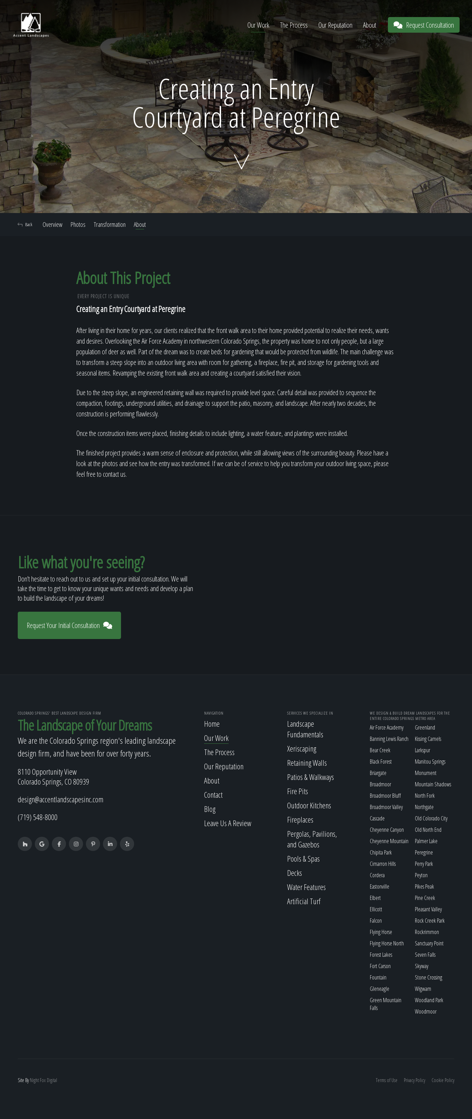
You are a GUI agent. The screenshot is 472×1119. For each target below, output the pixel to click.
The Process (294, 25)
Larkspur (422, 750)
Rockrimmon (427, 932)
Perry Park (424, 864)
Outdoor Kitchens (309, 805)
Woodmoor (426, 1011)
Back (25, 224)
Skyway (421, 966)
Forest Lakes (381, 955)
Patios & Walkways (310, 776)
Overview (52, 224)
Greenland (425, 727)
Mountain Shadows (433, 784)
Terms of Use (386, 1080)
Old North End (428, 830)
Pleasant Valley (428, 909)
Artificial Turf (303, 901)
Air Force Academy (387, 727)
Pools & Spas (303, 858)
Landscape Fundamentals (305, 728)
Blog (209, 808)
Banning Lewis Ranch (389, 739)
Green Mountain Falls (385, 1004)
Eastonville (379, 886)
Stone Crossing (428, 977)
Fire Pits (297, 791)
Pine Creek (425, 898)
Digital (52, 1080)
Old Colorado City (431, 818)
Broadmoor (380, 784)
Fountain (378, 977)
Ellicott (376, 909)
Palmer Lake (426, 841)
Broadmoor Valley (386, 807)
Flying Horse (381, 932)
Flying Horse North (387, 943)
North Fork (425, 795)
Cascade (377, 818)
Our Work (258, 25)
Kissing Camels (428, 739)
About (369, 25)
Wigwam (423, 989)
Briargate (378, 773)
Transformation (110, 224)
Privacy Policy (414, 1080)
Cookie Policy (443, 1080)
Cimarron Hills (383, 864)
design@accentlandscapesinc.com (60, 799)
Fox (43, 1080)
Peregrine (424, 852)
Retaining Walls (307, 762)
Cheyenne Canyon (387, 830)
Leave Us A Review (227, 823)
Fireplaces (300, 819)
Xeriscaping (301, 748)
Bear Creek (380, 750)
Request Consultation (424, 25)
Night (34, 1080)
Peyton (421, 875)
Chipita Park (381, 852)
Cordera (377, 875)
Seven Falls (425, 955)
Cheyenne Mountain (389, 841)
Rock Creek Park (430, 920)
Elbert (375, 898)
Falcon (376, 920)
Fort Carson (380, 966)
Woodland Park (429, 1000)
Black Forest (381, 761)
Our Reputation (335, 25)
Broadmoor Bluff (385, 795)
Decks (294, 872)
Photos (78, 224)
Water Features (306, 886)
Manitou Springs (430, 761)
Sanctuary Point (429, 943)
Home (212, 723)
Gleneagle (379, 989)
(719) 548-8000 (37, 817)
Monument (426, 773)
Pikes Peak (424, 886)
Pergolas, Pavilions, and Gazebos (312, 839)
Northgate (424, 807)
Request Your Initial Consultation (69, 625)
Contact (213, 794)
